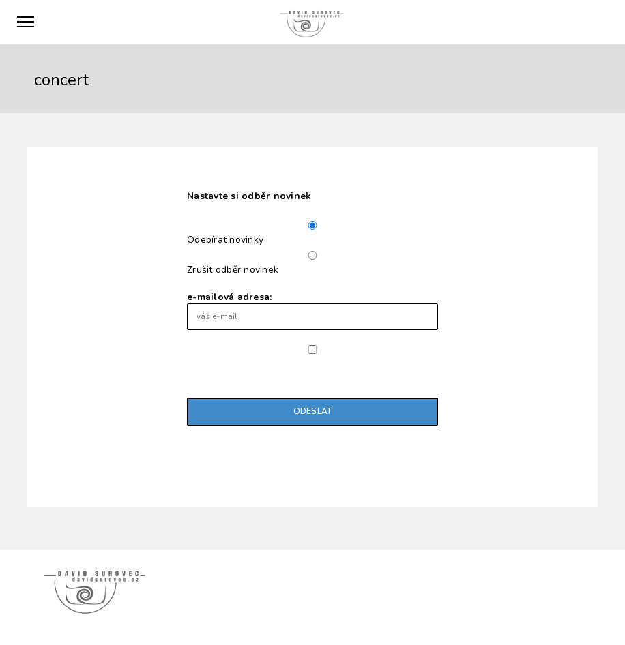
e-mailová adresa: (312, 310)
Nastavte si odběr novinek (249, 196)
